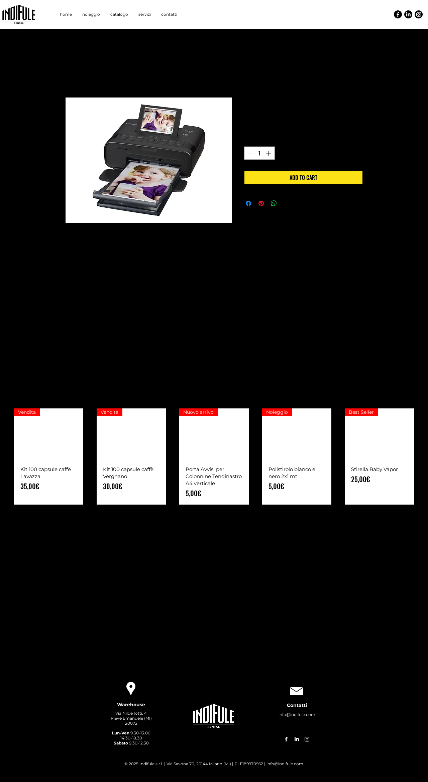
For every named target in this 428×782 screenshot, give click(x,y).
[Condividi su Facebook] (248, 203)
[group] (214, 456)
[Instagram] (419, 14)
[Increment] (269, 153)
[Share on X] (287, 203)
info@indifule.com (297, 714)
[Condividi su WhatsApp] (274, 203)
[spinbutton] (259, 153)
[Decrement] (249, 153)
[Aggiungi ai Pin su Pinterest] (261, 203)
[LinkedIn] (408, 14)
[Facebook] (398, 14)
